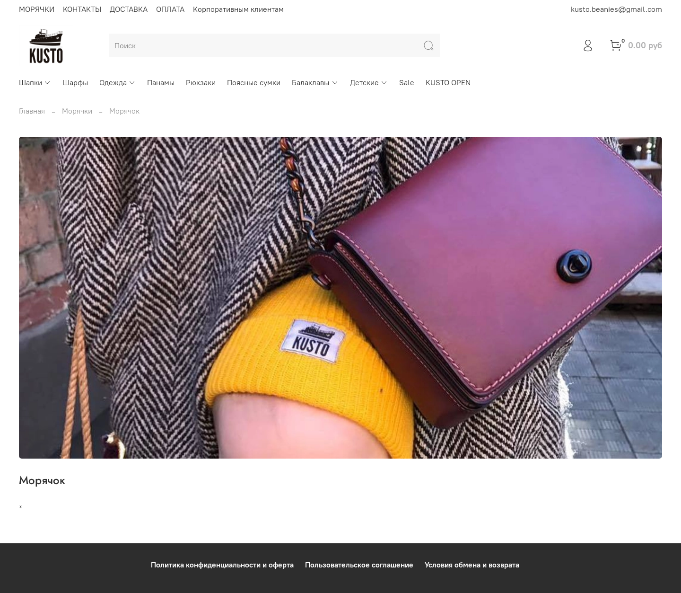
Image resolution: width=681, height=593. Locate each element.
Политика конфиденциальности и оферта (222, 564)
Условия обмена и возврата (472, 564)
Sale (406, 82)
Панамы (161, 82)
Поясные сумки (253, 82)
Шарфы (75, 82)
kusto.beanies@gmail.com (616, 9)
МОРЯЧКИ (36, 9)
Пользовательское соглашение (359, 564)
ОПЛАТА (170, 9)
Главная (32, 110)
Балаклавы (315, 82)
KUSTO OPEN (448, 82)
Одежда (117, 82)
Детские (369, 82)
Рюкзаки (201, 82)
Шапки (35, 82)
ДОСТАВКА (129, 9)
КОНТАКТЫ (82, 9)
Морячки (77, 110)
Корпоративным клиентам (238, 9)
